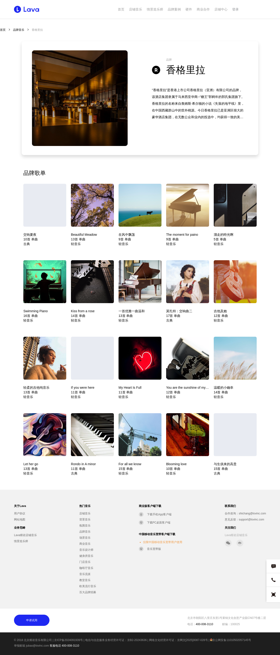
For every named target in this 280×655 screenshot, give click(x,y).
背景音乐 (85, 519)
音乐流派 (85, 574)
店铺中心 (221, 9)
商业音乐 (85, 543)
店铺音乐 (135, 9)
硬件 (189, 9)
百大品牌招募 (87, 592)
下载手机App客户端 (159, 514)
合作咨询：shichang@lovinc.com (245, 513)
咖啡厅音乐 (86, 568)
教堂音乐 (85, 580)
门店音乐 (85, 562)
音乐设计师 (86, 549)
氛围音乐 (85, 525)
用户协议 (19, 513)
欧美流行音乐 (87, 586)
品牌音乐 (18, 29)
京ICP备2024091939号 (68, 640)
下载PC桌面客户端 (159, 522)
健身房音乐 (86, 556)
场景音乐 (85, 537)
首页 (121, 9)
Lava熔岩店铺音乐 (25, 535)
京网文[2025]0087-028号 (192, 640)
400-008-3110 (70, 645)
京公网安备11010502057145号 (230, 640)
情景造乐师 (155, 9)
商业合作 (203, 9)
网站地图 (19, 519)
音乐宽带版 (154, 549)
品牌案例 (174, 9)
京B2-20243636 (137, 640)
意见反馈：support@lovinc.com (244, 519)
